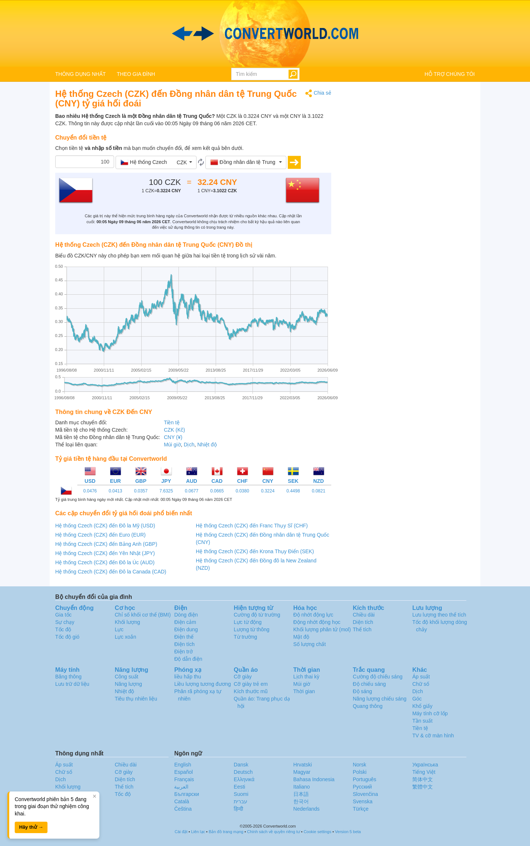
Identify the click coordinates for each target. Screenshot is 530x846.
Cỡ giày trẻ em (251, 684)
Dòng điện (186, 615)
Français (184, 779)
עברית (240, 801)
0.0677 (191, 491)
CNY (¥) (173, 437)
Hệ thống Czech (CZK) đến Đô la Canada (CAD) (110, 572)
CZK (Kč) (174, 430)
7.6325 (166, 491)
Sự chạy (64, 622)
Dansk (241, 765)
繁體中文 (422, 787)
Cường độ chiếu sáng (377, 677)
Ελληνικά (244, 779)
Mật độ (301, 637)
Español (183, 772)
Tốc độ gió (67, 637)
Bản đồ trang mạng (226, 831)
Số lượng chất (309, 644)
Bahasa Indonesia (314, 779)
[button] (156, 162)
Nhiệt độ (207, 444)
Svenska (362, 801)
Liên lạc (198, 831)
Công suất (126, 677)
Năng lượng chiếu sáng (379, 699)
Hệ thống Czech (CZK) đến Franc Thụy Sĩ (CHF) (252, 526)
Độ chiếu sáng (369, 684)
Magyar (302, 772)
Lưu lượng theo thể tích (439, 615)
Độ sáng (362, 691)
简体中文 (422, 779)
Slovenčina (365, 794)
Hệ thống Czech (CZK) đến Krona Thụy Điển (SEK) (255, 551)
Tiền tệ (172, 422)
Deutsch (243, 772)
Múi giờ (172, 444)
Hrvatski (302, 765)
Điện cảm (185, 622)
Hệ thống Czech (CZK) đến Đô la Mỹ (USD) (105, 526)
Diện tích (363, 622)
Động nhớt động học (316, 622)
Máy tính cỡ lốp (430, 713)
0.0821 (318, 491)
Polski (359, 772)
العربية (181, 787)
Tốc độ (63, 629)
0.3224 (268, 491)
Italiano (301, 787)
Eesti (239, 787)
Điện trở (183, 651)
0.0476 (90, 491)
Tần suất (422, 721)
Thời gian (304, 691)
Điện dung (186, 629)
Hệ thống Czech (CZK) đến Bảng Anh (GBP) (106, 544)
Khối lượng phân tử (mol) (322, 629)
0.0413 (115, 491)
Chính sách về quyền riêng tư (273, 831)
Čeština (182, 809)
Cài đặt (181, 831)
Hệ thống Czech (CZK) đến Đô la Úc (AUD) (105, 562)
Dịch (189, 444)
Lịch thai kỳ (306, 677)
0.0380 (242, 491)
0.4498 (293, 491)
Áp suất (421, 677)
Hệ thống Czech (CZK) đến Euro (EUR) (100, 535)
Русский (362, 787)
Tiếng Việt (423, 772)
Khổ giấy (422, 706)
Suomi (241, 794)
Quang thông (367, 706)
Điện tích (184, 644)
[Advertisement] (408, 140)
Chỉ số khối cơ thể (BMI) (143, 615)
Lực (119, 629)
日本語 (301, 794)
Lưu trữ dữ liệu (72, 684)
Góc (417, 699)
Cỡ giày (243, 677)
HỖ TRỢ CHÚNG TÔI (449, 74)
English (182, 765)
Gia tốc (63, 615)
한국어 (301, 801)
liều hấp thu (187, 677)
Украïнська (425, 765)
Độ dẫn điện (188, 659)
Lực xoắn (125, 637)
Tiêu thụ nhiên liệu (136, 699)
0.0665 (217, 491)
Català (181, 801)
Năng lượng (128, 684)
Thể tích (362, 629)
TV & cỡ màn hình (433, 735)
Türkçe (360, 809)
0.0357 (141, 491)
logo (265, 33)
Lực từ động (248, 622)
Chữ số (420, 684)
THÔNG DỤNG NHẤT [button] (80, 74)
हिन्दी (238, 809)
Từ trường (245, 637)
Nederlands (306, 809)
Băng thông (68, 677)
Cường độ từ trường (257, 615)
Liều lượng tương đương (202, 684)
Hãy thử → (31, 827)
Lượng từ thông (251, 629)
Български (186, 794)
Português (364, 779)
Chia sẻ (318, 93)
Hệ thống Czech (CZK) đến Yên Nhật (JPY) (105, 553)
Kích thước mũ (251, 691)
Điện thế (184, 637)
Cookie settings (317, 831)
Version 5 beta (348, 831)
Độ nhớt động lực (313, 615)
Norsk (359, 765)
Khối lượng (127, 622)
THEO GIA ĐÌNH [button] (136, 74)
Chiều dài (363, 615)
